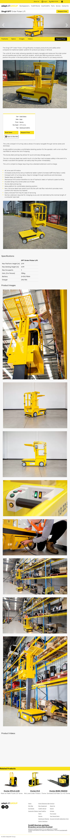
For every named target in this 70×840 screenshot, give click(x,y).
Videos (30, 39)
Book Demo (8, 132)
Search (52, 808)
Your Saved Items (54, 816)
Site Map (30, 806)
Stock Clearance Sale (44, 803)
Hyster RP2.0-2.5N (12, 791)
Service (58, 6)
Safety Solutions (42, 821)
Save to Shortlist (11, 136)
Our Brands (31, 808)
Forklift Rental (35, 6)
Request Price (62, 11)
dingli (21, 119)
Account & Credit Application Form (59, 819)
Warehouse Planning (43, 819)
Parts (53, 6)
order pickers (23, 116)
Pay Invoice (53, 813)
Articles (52, 811)
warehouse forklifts (25, 128)
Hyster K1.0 (35, 791)
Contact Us (65, 6)
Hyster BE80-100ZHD (58, 791)
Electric (22, 122)
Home (29, 803)
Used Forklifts (45, 6)
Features (4, 39)
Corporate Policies (33, 811)
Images (21, 39)
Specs (13, 39)
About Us (36, 1)
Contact (52, 803)
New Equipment (25, 6)
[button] (66, 25)
